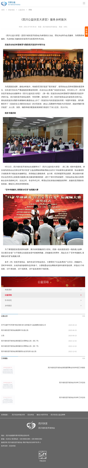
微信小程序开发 (42, 415)
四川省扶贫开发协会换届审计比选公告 (14, 330)
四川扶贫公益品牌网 (58, 415)
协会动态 (11, 10)
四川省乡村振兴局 (18, 415)
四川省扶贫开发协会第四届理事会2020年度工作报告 (66, 367)
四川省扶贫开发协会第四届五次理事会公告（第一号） (20, 346)
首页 (3, 10)
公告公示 (4, 316)
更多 (83, 316)
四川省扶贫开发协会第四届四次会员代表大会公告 (18, 351)
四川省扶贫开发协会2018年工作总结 (72, 397)
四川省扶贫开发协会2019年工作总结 (72, 382)
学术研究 (43, 300)
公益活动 (21, 10)
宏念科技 (31, 415)
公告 (2, 335)
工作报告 (4, 358)
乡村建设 (43, 305)
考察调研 (43, 289)
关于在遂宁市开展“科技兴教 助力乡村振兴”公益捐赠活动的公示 (23, 325)
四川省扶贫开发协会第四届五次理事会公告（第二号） (20, 341)
